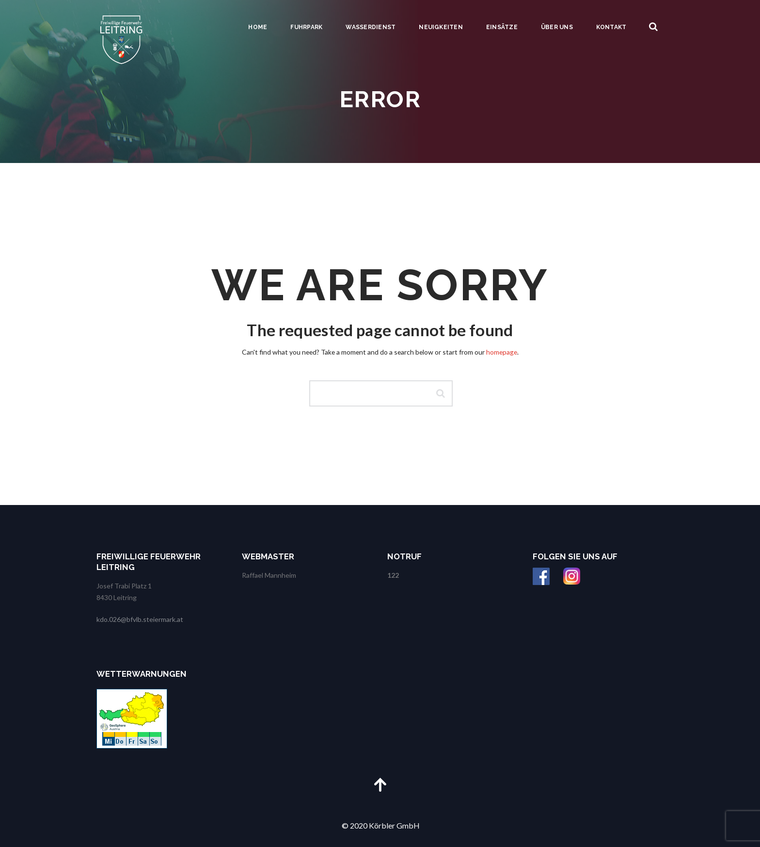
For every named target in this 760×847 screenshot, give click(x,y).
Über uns (557, 27)
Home (257, 27)
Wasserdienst (371, 27)
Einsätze (502, 27)
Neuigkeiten (441, 27)
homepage (501, 352)
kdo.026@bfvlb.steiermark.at (139, 619)
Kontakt (611, 27)
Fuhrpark (306, 27)
